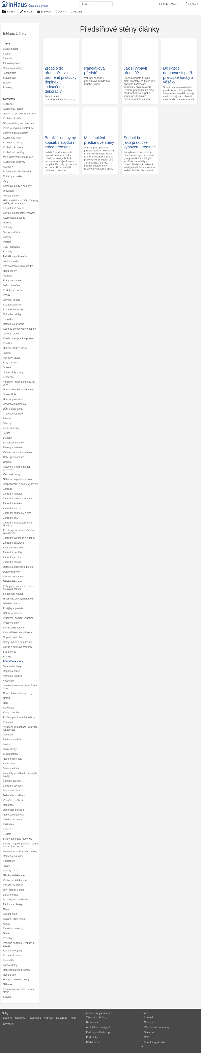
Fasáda (7, 418)
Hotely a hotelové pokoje (16, 979)
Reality (7, 82)
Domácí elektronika (13, 324)
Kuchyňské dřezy (12, 142)
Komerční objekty (12, 950)
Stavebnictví (10, 77)
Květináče (8, 824)
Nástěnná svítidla (12, 758)
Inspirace (20, 1017)
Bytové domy (10, 965)
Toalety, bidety (11, 195)
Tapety (6, 865)
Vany (5, 181)
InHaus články (14, 33)
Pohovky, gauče (12, 357)
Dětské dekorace (12, 581)
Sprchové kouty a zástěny (17, 186)
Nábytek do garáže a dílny (17, 479)
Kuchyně (8, 104)
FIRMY (26, 11)
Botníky (7, 656)
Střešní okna (10, 914)
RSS (146, 1037)
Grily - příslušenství (13, 457)
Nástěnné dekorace (14, 875)
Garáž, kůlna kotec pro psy (18, 693)
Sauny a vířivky (11, 232)
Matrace (7, 275)
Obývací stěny (11, 333)
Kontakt (148, 1017)
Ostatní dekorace (12, 819)
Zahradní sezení (12, 508)
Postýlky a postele (13, 608)
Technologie (9, 73)
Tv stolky (8, 319)
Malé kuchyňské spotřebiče (18, 157)
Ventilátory (9, 763)
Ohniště (7, 462)
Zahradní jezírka (12, 557)
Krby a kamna (10, 362)
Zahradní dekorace (13, 542)
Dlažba (7, 222)
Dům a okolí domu (13, 408)
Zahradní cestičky (13, 552)
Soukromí (149, 1032)
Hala (5, 702)
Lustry (6, 744)
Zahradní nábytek (12, 493)
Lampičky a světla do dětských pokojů (20, 774)
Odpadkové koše (12, 637)
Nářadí (6, 698)
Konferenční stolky (13, 309)
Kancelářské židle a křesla (17, 632)
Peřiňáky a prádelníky (15, 256)
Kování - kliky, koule (14, 918)
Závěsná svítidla (12, 739)
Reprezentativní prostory (16, 970)
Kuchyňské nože (12, 118)
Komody (7, 251)
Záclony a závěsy (12, 904)
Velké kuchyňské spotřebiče (18, 128)
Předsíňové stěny (13, 661)
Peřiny (6, 295)
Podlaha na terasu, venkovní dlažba (18, 944)
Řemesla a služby (13, 68)
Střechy (7, 423)
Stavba (7, 996)
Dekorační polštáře (13, 809)
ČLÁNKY (61, 11)
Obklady (7, 227)
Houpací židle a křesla (15, 348)
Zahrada (7, 58)
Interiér (7, 53)
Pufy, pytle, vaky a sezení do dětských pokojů (18, 587)
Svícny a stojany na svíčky (17, 838)
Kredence (8, 377)
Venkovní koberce (13, 547)
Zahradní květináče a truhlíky (19, 538)
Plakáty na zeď (11, 870)
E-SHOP (44, 11)
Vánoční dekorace (13, 885)
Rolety (6, 923)
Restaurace (9, 974)
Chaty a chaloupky (13, 413)
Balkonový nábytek (13, 442)
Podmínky (92, 1037)
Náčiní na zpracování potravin (19, 113)
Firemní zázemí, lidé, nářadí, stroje (18, 990)
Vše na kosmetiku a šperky (18, 266)
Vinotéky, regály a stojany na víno (19, 383)
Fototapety (9, 861)
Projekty (7, 87)
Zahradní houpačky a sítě (17, 513)
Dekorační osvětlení (14, 795)
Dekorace (8, 805)
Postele (7, 242)
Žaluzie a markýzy (13, 928)
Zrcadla (7, 834)
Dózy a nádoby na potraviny (18, 123)
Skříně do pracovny (13, 627)
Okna (6, 909)
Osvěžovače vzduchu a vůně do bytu (20, 687)
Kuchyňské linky (12, 137)
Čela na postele (11, 246)
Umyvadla (8, 190)
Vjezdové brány (11, 474)
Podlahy (7, 938)
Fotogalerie (34, 1017)
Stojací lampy (10, 754)
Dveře (6, 933)
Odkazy (148, 1022)
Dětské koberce (11, 603)
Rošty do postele (12, 280)
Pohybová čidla (11, 790)
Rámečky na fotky (13, 856)
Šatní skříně (9, 651)
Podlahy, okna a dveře (15, 899)
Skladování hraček (13, 593)
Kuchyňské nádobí (13, 108)
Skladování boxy (12, 666)
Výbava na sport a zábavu (17, 452)
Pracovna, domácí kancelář (18, 618)
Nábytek (7, 984)
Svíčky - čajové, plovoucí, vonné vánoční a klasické (20, 845)
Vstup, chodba (11, 712)
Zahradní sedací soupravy (17, 498)
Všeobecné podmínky (156, 1027)
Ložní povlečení (11, 285)
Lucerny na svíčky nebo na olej (20, 851)
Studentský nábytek (14, 576)
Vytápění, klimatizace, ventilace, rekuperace (20, 728)
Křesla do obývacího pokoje (18, 338)
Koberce (7, 829)
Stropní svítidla (11, 768)
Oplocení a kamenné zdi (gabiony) (16, 468)
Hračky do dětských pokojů (18, 598)
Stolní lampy (10, 749)
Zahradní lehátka (12, 503)
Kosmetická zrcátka (14, 217)
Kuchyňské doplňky (13, 152)
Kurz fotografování (154, 1042)
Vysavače (8, 680)
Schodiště (8, 707)
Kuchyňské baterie (13, 147)
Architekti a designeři (98, 1027)
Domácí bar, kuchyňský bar (18, 389)
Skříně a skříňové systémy (17, 647)
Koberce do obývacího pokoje (19, 328)
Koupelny (8, 166)
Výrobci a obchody (97, 1017)
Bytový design (11, 48)
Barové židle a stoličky (15, 133)
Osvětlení (8, 734)
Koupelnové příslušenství (17, 171)
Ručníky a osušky (13, 176)
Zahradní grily (10, 517)
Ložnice (7, 237)
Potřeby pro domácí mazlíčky (19, 717)
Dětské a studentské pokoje (18, 567)
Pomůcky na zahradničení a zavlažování (18, 532)
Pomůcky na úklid (13, 676)
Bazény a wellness (13, 447)
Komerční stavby (12, 955)
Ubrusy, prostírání (13, 399)
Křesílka (7, 343)
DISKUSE (76, 11)
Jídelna (7, 367)
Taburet (7, 353)
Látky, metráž (10, 894)
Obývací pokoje (11, 299)
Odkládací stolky (12, 314)
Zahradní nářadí (12, 562)
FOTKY (9, 11)
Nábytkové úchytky (13, 814)
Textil (73, 1017)
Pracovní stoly (11, 622)
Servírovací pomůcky (14, 404)
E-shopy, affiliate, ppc (98, 1032)
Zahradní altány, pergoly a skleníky (17, 524)
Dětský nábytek (11, 571)
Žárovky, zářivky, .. (13, 780)
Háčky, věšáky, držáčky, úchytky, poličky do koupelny (21, 202)
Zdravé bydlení (11, 63)
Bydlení (7, 1017)
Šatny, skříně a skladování (17, 642)
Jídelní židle (9, 394)
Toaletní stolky (11, 261)
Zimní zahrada (11, 428)
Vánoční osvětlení (13, 800)
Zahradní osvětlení (13, 785)
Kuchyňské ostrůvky (14, 161)
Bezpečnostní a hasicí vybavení (20, 484)
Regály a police (11, 671)
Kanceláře (8, 960)
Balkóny (7, 437)
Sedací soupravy (12, 304)
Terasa (6, 433)
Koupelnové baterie (13, 208)
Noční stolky (10, 270)
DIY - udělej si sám (13, 889)
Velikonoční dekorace (15, 880)
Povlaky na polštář (13, 290)
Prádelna (8, 722)
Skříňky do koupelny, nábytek (19, 213)
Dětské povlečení (12, 613)
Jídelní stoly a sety (13, 372)
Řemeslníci (92, 1022)
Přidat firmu (92, 1042)
